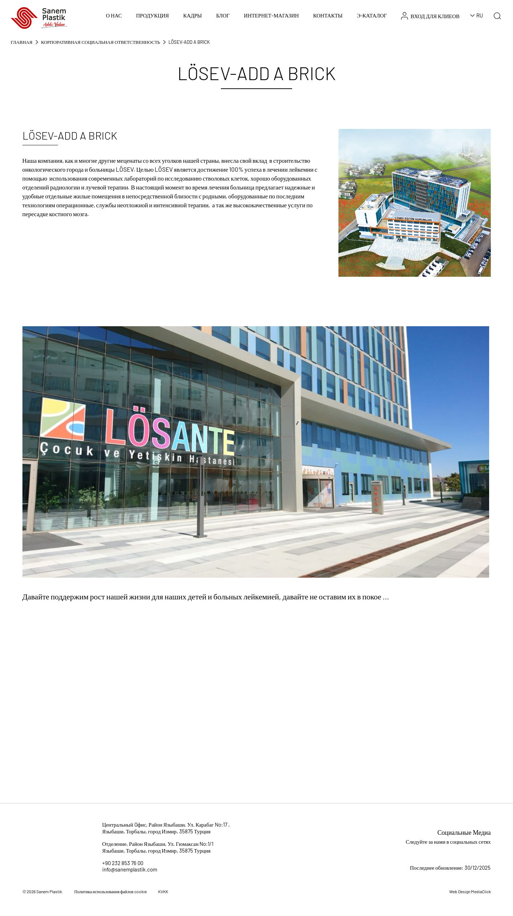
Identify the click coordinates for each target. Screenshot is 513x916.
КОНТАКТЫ (328, 15)
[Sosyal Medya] (490, 854)
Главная (21, 42)
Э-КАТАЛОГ (372, 15)
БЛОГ (223, 15)
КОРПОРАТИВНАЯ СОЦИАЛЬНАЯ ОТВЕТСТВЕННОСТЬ (100, 42)
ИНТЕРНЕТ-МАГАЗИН (271, 15)
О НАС (114, 15)
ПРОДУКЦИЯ (152, 15)
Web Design (460, 891)
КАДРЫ (192, 15)
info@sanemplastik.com (129, 869)
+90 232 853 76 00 (122, 863)
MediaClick (481, 891)
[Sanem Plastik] (39, 17)
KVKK (163, 891)
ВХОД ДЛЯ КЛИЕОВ (430, 16)
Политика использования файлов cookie (110, 891)
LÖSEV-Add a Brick (189, 42)
